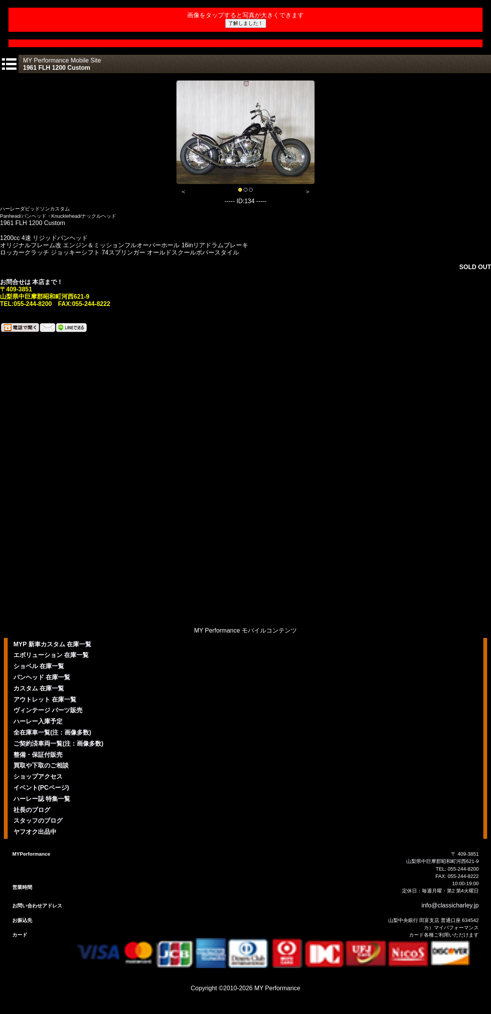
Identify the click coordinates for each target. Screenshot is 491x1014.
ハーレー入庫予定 (38, 721)
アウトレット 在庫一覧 (44, 699)
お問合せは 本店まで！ (31, 282)
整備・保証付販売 (38, 754)
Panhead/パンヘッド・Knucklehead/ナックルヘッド (58, 216)
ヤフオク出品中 (34, 831)
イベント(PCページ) (41, 787)
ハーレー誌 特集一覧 (41, 798)
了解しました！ (245, 23)
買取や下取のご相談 (41, 765)
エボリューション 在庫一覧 (51, 655)
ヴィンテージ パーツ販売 (47, 710)
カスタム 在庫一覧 (38, 688)
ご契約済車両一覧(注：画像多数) (58, 743)
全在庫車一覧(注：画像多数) (52, 732)
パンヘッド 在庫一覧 (41, 677)
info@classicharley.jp (450, 905)
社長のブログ (31, 810)
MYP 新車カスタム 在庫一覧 (52, 644)
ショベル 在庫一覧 (38, 666)
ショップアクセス (38, 776)
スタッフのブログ (38, 820)
